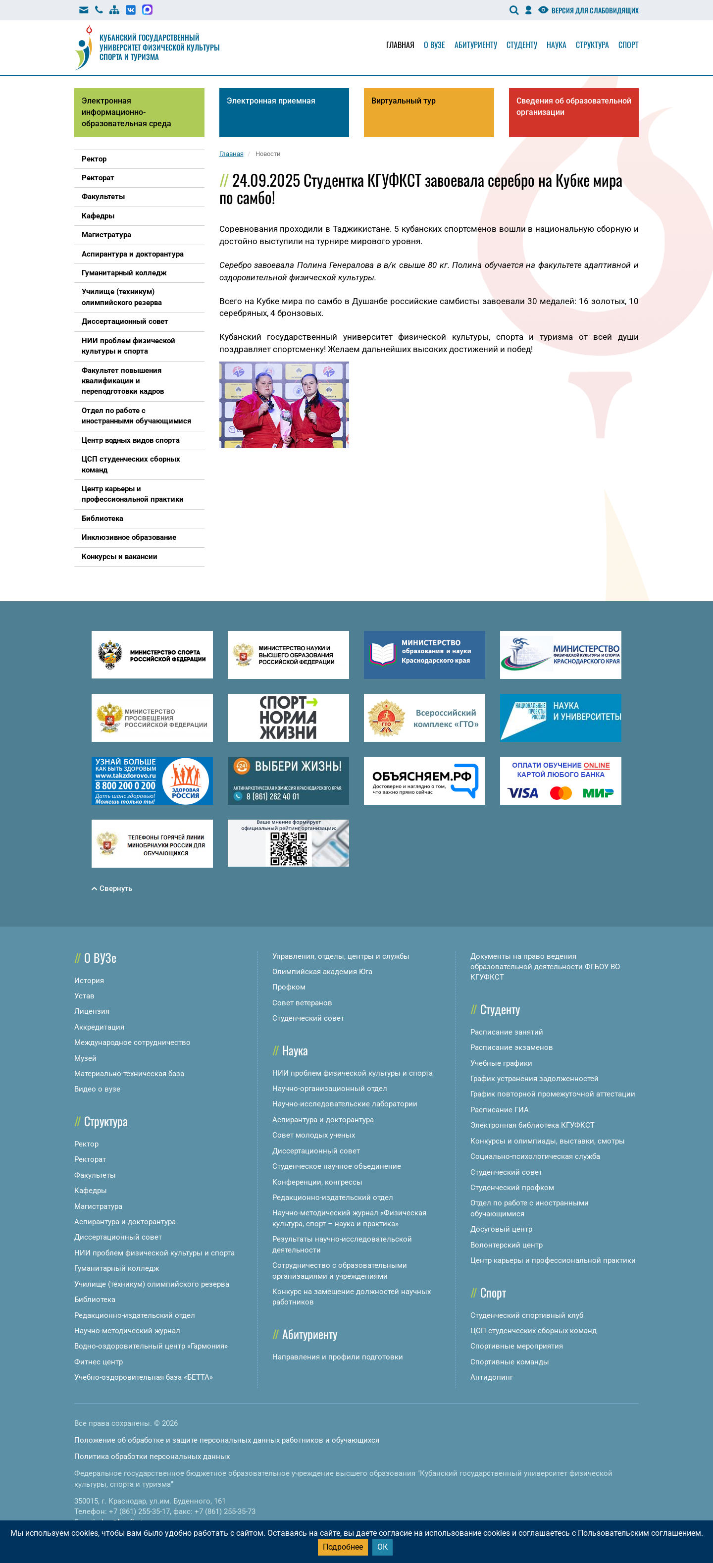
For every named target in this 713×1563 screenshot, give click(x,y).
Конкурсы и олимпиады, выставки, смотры (547, 1141)
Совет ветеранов (302, 1002)
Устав (84, 995)
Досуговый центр (501, 1229)
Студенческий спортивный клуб (526, 1315)
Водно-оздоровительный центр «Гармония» (151, 1346)
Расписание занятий (506, 1032)
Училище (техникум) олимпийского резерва (151, 1284)
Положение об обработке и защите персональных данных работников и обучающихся (226, 1440)
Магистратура (98, 1206)
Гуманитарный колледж (116, 1268)
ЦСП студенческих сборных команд (533, 1330)
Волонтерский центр (506, 1245)
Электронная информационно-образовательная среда (126, 112)
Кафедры (90, 1190)
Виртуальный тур (403, 100)
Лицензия (91, 1011)
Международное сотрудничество (132, 1042)
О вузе (434, 45)
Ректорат (90, 1159)
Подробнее (343, 1547)
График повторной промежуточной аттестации (552, 1094)
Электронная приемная (271, 100)
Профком (289, 987)
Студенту (522, 45)
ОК (382, 1547)
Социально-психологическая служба (535, 1156)
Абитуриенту (476, 45)
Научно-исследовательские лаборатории (344, 1103)
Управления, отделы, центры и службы (340, 956)
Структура (592, 45)
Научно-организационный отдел (329, 1088)
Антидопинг (491, 1377)
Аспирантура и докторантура (125, 1221)
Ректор (86, 1144)
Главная (400, 45)
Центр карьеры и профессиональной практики (553, 1260)
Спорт (628, 45)
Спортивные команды (509, 1361)
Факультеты (95, 1175)
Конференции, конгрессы (317, 1182)
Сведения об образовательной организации (573, 106)
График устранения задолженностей (534, 1078)
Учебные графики (501, 1063)
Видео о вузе (97, 1089)
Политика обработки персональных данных (152, 1456)
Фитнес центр (98, 1361)
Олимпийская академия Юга (322, 971)
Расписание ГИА (499, 1109)
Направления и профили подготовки (337, 1357)
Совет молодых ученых (313, 1135)
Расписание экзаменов (511, 1047)
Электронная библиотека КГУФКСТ (532, 1125)
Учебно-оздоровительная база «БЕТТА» (143, 1377)
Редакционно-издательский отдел (134, 1315)
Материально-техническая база (129, 1073)
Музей (85, 1058)
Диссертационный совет (118, 1237)
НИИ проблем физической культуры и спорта (154, 1253)
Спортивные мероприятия (516, 1346)
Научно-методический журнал (127, 1330)
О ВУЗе (100, 957)
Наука (556, 45)
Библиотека (94, 1299)
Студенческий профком (512, 1187)
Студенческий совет (308, 1018)
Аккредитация (99, 1027)
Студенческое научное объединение (336, 1166)
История (89, 980)
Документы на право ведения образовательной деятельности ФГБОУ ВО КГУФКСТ (545, 967)
